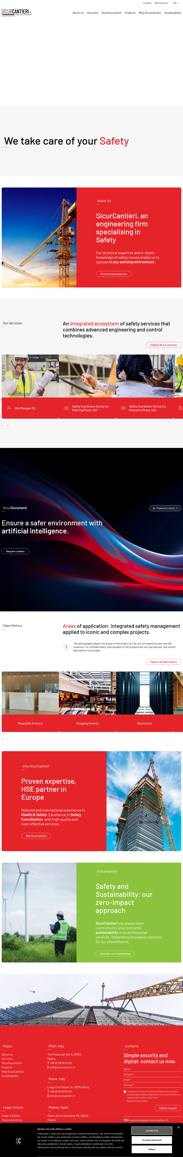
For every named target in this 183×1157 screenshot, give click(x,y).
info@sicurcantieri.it (62, 1067)
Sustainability (172, 12)
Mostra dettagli (150, 1151)
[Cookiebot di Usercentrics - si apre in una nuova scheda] (18, 1151)
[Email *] (152, 1079)
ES (178, 3)
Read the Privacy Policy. (137, 1101)
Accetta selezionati (151, 1129)
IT (172, 3)
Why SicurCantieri (150, 12)
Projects (130, 12)
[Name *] (152, 1069)
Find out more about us (114, 273)
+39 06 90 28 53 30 (61, 1091)
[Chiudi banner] (179, 1116)
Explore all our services (163, 344)
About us (78, 12)
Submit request (168, 1108)
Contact (147, 3)
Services (92, 12)
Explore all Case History (163, 661)
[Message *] (152, 1085)
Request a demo (15, 551)
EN (175, 3)
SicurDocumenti (112, 12)
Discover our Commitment (115, 953)
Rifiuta (152, 1138)
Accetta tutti (152, 1119)
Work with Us (161, 3)
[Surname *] (152, 1074)
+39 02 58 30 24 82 (61, 1063)
